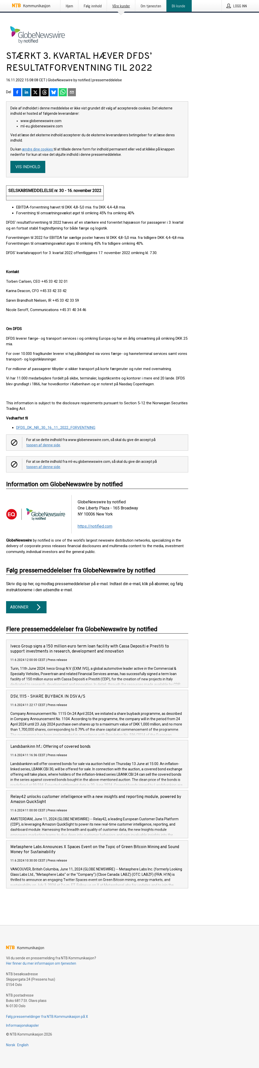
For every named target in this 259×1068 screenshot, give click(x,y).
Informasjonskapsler (22, 1025)
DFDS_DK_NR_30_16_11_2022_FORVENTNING (55, 427)
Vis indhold (27, 166)
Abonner (26, 607)
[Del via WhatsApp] (63, 92)
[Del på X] (35, 92)
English (23, 1045)
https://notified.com (95, 526)
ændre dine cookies (38, 149)
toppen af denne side (43, 445)
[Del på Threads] (44, 92)
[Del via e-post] (72, 92)
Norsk (10, 1045)
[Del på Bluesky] (54, 92)
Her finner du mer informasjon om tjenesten (41, 963)
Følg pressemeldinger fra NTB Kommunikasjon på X (47, 1017)
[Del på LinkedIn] (26, 92)
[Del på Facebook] (17, 92)
